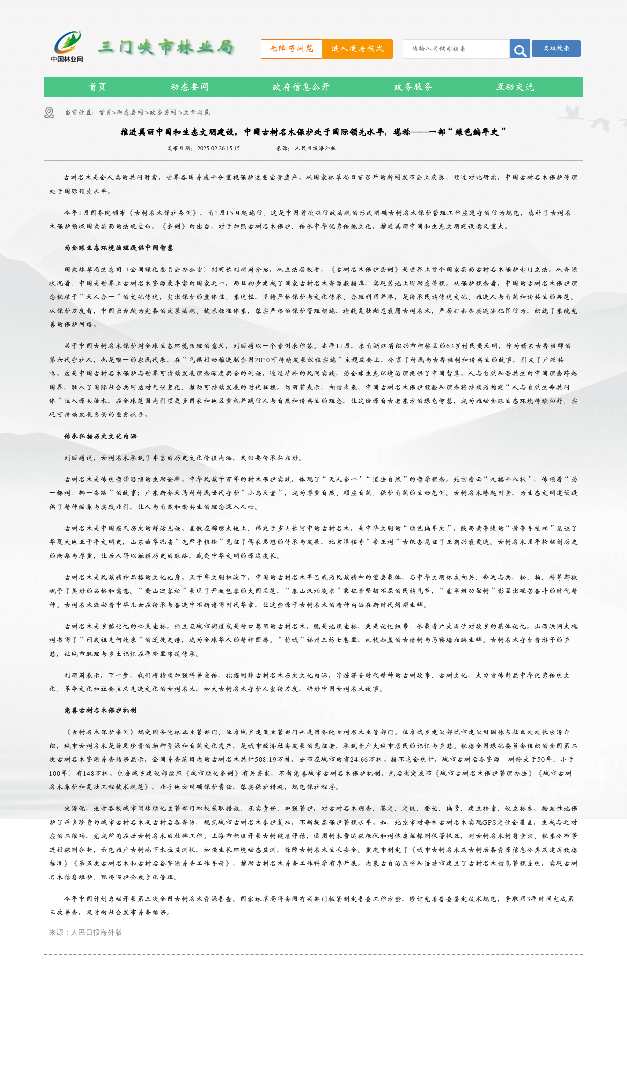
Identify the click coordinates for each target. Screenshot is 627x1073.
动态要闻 (189, 87)
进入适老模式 (358, 48)
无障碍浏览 (291, 48)
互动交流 (514, 87)
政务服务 (413, 87)
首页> (107, 112)
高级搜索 (556, 48)
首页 (97, 87)
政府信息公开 (301, 87)
